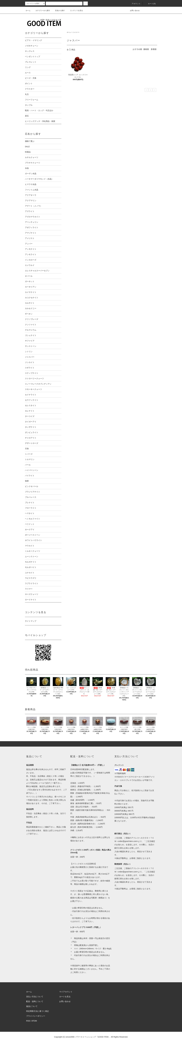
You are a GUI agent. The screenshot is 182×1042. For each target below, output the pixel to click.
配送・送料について (34, 1001)
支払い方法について (34, 996)
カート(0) (150, 4)
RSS (28, 1021)
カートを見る (65, 996)
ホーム (28, 10)
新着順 (154, 49)
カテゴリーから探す (41, 10)
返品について (32, 1006)
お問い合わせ (133, 10)
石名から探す (58, 10)
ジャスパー (76, 32)
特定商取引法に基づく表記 (37, 1011)
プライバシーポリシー (35, 1016)
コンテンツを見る (75, 10)
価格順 (146, 49)
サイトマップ (30, 621)
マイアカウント (65, 992)
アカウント (134, 4)
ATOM (34, 1021)
